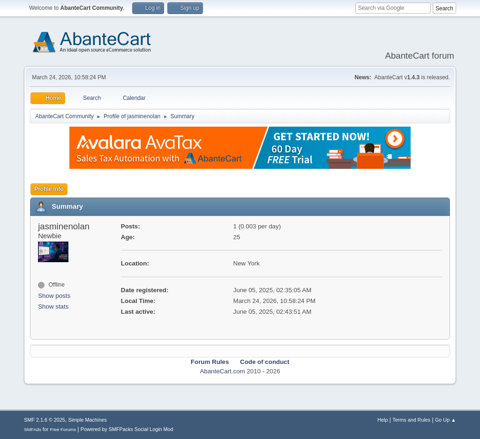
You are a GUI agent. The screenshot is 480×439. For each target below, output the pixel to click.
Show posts (54, 295)
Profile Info (49, 189)
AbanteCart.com (222, 371)
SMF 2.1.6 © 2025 (44, 420)
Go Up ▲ (445, 420)
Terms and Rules (411, 420)
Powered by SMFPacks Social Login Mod (127, 429)
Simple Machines (87, 420)
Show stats (53, 306)
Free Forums (63, 429)
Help (382, 420)
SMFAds (32, 429)
